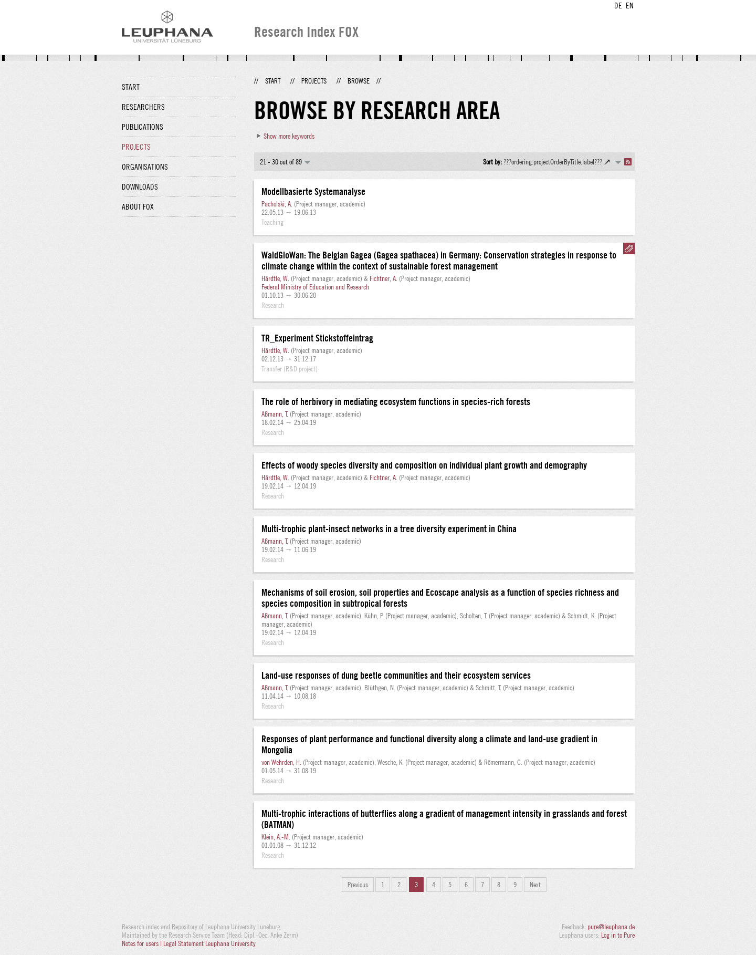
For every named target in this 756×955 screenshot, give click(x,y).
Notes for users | (142, 943)
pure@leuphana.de (611, 926)
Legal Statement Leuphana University (209, 943)
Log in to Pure (618, 935)
